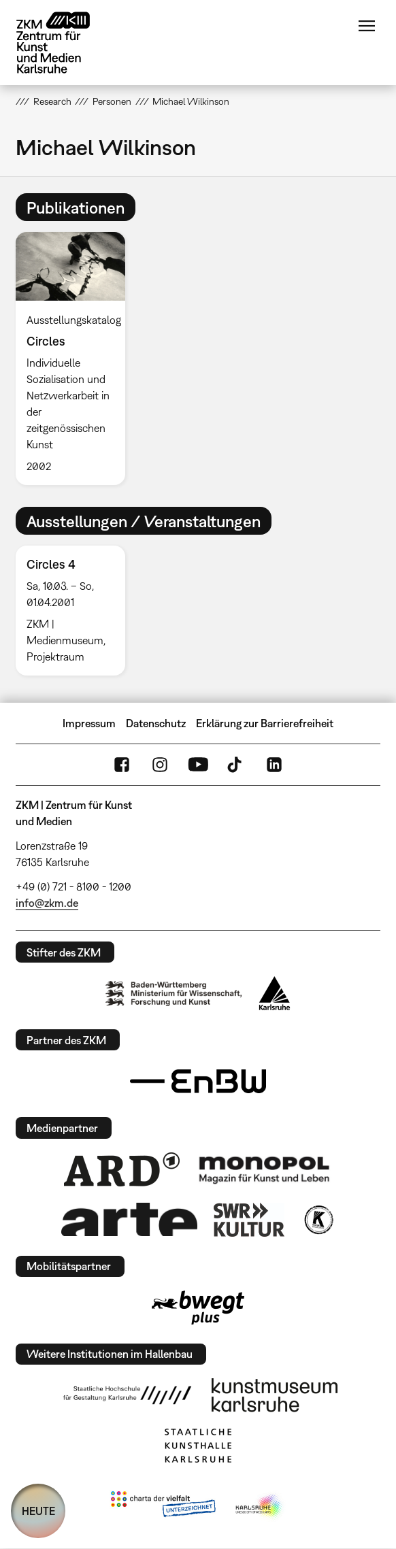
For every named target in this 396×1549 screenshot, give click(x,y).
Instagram (160, 765)
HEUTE (38, 1511)
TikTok (236, 765)
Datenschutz (156, 723)
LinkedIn (274, 765)
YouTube (198, 765)
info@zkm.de (47, 903)
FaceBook (121, 765)
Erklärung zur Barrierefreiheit (264, 723)
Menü (366, 26)
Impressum (89, 723)
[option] (76, 358)
